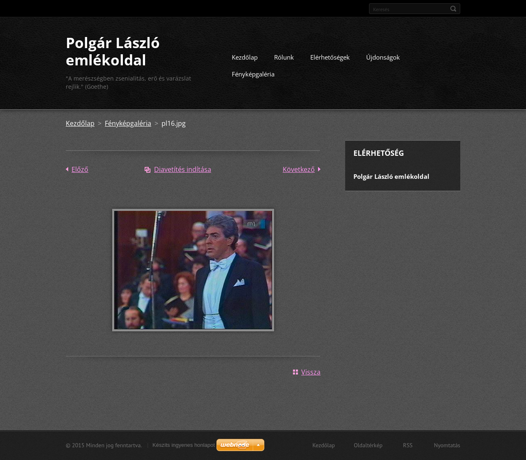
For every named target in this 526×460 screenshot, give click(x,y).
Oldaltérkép (368, 445)
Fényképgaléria (253, 74)
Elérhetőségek (330, 57)
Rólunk (284, 57)
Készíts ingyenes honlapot (183, 445)
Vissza (311, 372)
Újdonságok (383, 57)
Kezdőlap (245, 57)
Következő (299, 169)
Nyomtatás (447, 445)
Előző (80, 169)
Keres (453, 8)
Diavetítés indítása (182, 169)
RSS (408, 445)
